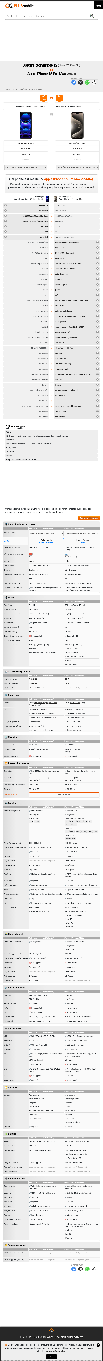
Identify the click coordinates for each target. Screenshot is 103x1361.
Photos (25, 160)
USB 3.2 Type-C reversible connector (77, 406)
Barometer (77, 353)
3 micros (77, 384)
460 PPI (77, 289)
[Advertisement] (51, 40)
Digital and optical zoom (77, 310)
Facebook (73, 82)
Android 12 (33, 679)
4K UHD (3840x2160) (77, 331)
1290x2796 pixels (77, 284)
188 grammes (26, 205)
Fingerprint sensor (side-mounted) (26, 221)
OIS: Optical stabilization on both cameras (77, 316)
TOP (51, 1331)
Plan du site (26, 1337)
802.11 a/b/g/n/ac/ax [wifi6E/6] (77, 390)
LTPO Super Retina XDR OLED (77, 268)
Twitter (80, 82)
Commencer (87, 187)
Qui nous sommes (44, 1337)
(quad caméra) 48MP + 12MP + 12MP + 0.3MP (77, 300)
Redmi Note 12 (46, 541)
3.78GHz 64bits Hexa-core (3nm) (77, 242)
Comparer (25, 149)
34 (59, 97)
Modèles (26, 154)
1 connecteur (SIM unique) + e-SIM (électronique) (77, 374)
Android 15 (33, 683)
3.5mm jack (26, 236)
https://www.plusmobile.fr (20, 5)
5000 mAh (26, 226)
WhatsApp (87, 82)
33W (26, 231)
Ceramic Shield (77, 411)
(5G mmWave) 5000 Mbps (77, 347)
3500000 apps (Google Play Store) (26, 215)
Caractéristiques (26, 143)
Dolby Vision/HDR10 (77, 273)
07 (43, 97)
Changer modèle (9, 532)
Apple (67, 561)
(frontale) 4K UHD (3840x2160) (77, 337)
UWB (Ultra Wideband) (77, 363)
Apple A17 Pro (75, 703)
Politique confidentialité (70, 1337)
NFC (77, 400)
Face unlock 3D (77, 358)
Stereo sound (77, 379)
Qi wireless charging (77, 369)
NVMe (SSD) (77, 258)
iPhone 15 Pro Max (82, 541)
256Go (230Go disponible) (77, 252)
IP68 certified (77, 416)
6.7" (77, 294)
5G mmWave (77, 342)
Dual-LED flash (77, 305)
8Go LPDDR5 (77, 247)
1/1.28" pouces (77, 321)
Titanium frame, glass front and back (77, 263)
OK (51, 1356)
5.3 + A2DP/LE (77, 395)
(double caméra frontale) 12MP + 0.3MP (77, 326)
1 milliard (77, 279)
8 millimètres (26, 210)
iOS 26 (67, 683)
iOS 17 (67, 679)
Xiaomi (31, 561)
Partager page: (94, 82)
